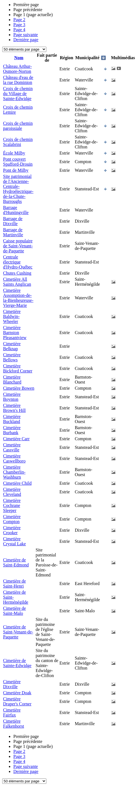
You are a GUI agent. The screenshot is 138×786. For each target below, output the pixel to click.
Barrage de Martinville (13, 232)
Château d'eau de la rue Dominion (18, 80)
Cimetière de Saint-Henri (14, 583)
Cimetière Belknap (12, 346)
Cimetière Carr (16, 438)
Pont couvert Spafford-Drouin (17, 161)
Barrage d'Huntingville (16, 210)
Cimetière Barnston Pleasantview (14, 332)
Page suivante (25, 34)
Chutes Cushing (17, 273)
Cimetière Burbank (12, 430)
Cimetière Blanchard (12, 379)
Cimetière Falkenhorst (13, 723)
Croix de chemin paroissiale (18, 126)
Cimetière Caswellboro (14, 458)
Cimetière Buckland (12, 419)
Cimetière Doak (17, 692)
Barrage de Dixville (12, 221)
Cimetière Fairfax (12, 712)
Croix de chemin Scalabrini (18, 142)
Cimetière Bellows (12, 357)
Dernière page (25, 39)
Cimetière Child (17, 483)
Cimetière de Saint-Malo (14, 611)
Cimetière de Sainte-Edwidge (17, 663)
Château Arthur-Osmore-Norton (17, 69)
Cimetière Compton (12, 519)
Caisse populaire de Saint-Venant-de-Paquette (18, 245)
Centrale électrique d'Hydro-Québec (17, 262)
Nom (18, 57)
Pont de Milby (16, 170)
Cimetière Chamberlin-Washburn (14, 472)
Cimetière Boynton (12, 397)
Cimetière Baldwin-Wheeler (12, 316)
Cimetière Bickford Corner (17, 368)
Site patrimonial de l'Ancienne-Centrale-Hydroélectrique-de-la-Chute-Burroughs (18, 189)
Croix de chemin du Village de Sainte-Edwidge (18, 93)
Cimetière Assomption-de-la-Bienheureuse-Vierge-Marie (18, 298)
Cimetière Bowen (18, 388)
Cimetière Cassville (12, 447)
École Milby (14, 153)
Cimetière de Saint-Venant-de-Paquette (18, 632)
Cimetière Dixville (12, 684)
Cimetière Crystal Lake (14, 541)
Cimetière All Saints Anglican (17, 282)
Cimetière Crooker (12, 530)
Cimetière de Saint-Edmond (16, 562)
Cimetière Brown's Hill (14, 408)
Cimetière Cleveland (12, 492)
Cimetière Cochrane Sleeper (12, 505)
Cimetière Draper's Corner (17, 701)
